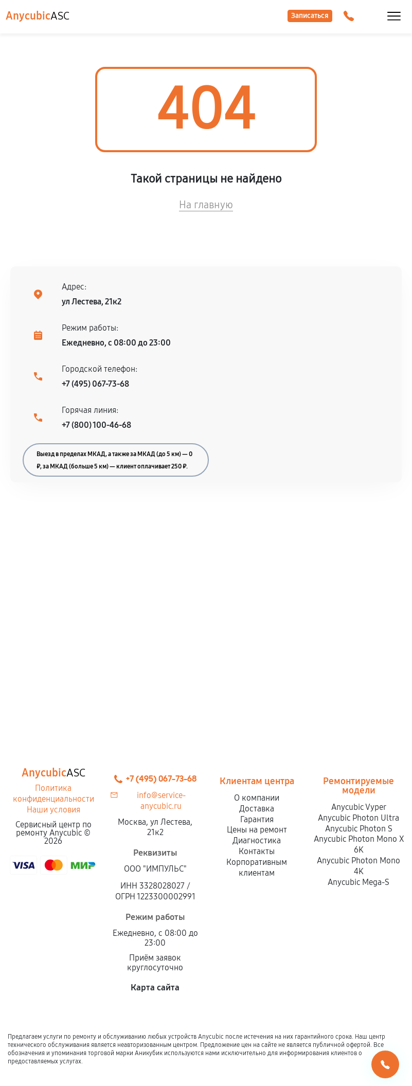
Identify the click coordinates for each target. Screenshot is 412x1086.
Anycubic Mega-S (358, 882)
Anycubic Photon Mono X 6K (359, 844)
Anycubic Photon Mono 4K (358, 866)
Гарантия (257, 819)
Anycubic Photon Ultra (358, 818)
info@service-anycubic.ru (161, 800)
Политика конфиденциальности (53, 793)
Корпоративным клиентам (256, 867)
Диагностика (256, 840)
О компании (256, 798)
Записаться (310, 15)
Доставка (256, 808)
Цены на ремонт (257, 830)
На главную (206, 204)
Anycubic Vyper (358, 807)
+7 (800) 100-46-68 (96, 425)
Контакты (257, 851)
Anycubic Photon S (358, 829)
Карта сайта (155, 987)
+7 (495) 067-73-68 (95, 384)
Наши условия (53, 809)
